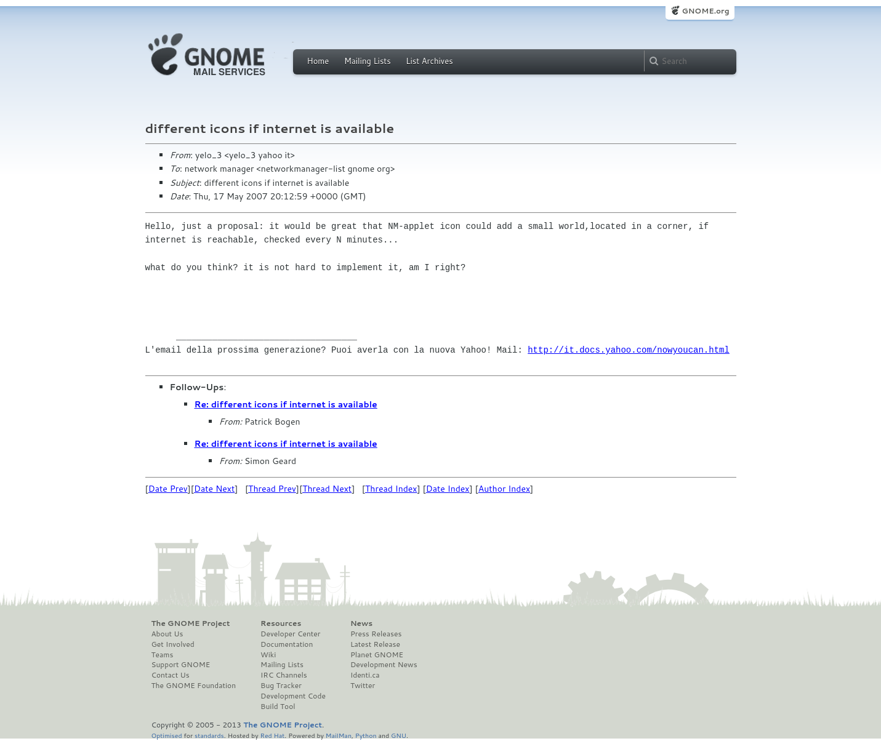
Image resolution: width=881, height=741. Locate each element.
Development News (383, 665)
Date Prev (168, 489)
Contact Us (170, 675)
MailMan (339, 735)
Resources (280, 623)
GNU (398, 735)
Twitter (362, 686)
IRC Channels (283, 675)
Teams (162, 655)
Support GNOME (181, 665)
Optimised (166, 735)
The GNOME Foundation (193, 686)
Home (318, 60)
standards (209, 735)
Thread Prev (272, 489)
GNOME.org (705, 11)
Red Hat (272, 735)
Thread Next (327, 489)
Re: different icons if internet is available (286, 404)
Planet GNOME (376, 655)
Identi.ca (365, 675)
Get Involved (173, 644)
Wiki (268, 655)
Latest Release (375, 644)
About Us (167, 634)
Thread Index (391, 489)
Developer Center (290, 634)
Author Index (504, 489)
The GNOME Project (190, 623)
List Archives (429, 60)
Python (366, 735)
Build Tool (277, 706)
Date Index (448, 489)
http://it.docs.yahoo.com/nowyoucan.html (629, 350)
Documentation (286, 644)
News (361, 623)
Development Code (293, 696)
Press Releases (375, 634)
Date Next (214, 489)
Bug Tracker (281, 686)
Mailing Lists (367, 60)
